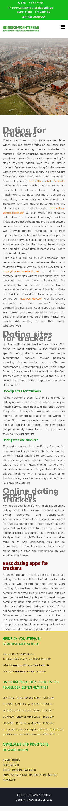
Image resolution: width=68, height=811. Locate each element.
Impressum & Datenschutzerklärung (30, 775)
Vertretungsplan (33, 16)
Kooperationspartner (19, 770)
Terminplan (42, 12)
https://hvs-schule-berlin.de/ (47, 181)
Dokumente (11, 765)
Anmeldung (24, 12)
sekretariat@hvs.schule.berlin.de (31, 7)
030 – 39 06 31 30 (30, 3)
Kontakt (9, 780)
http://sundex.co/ (31, 298)
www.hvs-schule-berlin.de (30, 671)
